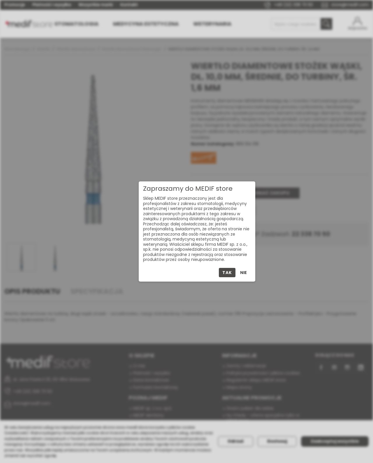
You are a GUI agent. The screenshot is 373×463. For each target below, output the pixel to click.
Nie (243, 272)
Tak (227, 272)
